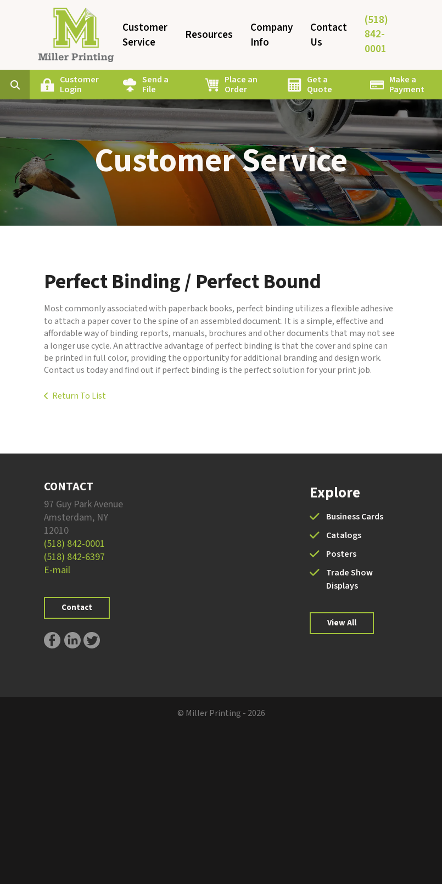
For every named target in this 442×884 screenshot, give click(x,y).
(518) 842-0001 (376, 35)
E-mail (57, 570)
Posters (341, 554)
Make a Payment (406, 85)
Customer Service (144, 35)
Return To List (79, 396)
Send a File (155, 85)
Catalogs (343, 535)
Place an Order (241, 85)
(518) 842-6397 (74, 557)
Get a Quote (319, 85)
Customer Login (79, 85)
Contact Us (328, 35)
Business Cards (354, 517)
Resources (209, 34)
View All (341, 623)
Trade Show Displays (349, 579)
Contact (76, 607)
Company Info (271, 35)
